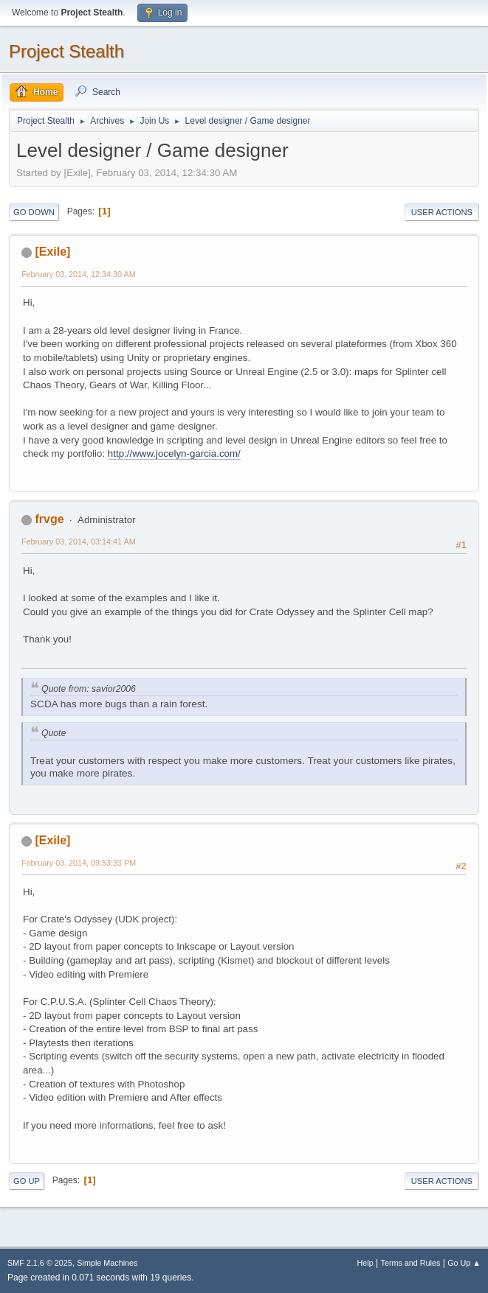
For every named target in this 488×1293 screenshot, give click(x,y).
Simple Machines (107, 1262)
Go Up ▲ (464, 1262)
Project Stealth (66, 51)
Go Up (26, 1181)
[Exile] (52, 251)
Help (365, 1262)
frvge (49, 519)
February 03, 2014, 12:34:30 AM (78, 274)
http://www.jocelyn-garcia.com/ (174, 453)
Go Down (34, 212)
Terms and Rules (411, 1262)
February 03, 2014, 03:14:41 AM (78, 541)
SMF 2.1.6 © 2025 (39, 1262)
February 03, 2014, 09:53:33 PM (78, 862)
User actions (441, 212)
